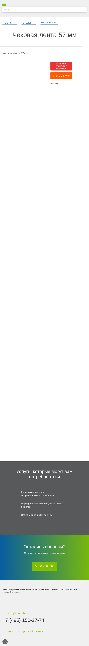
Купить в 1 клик (61, 76)
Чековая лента (49, 22)
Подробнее (55, 84)
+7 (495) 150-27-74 (23, 620)
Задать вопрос (44, 566)
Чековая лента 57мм (14, 53)
